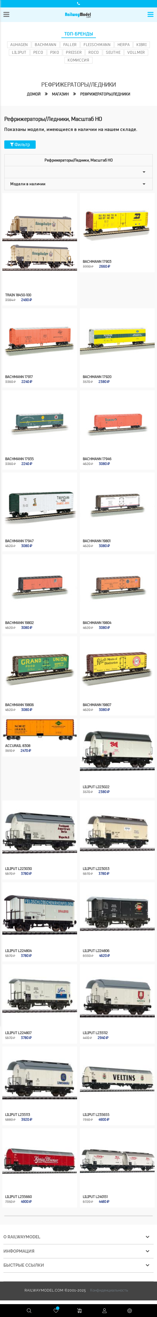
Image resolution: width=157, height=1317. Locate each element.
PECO (38, 52)
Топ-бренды (78, 34)
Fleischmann (97, 44)
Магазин (60, 94)
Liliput (19, 52)
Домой (34, 94)
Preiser (74, 52)
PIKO (54, 52)
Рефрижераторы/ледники (105, 94)
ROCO (93, 52)
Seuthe (113, 52)
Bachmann (46, 44)
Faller (70, 44)
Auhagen (19, 44)
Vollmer (136, 52)
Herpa (124, 44)
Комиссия (78, 60)
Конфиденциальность (109, 1284)
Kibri (141, 44)
